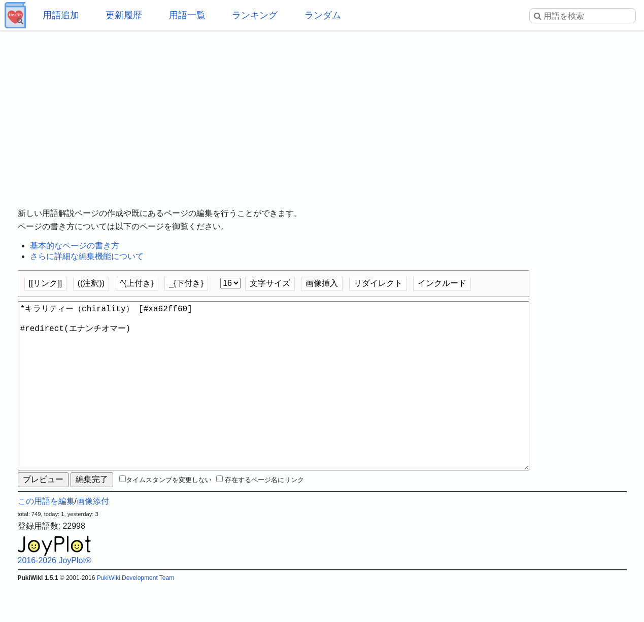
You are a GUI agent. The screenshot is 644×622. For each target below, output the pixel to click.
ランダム (322, 15)
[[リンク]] (45, 283)
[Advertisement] (322, 111)
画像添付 (93, 537)
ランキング (255, 15)
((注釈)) (91, 283)
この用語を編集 (46, 537)
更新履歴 (124, 15)
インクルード (442, 283)
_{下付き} (186, 283)
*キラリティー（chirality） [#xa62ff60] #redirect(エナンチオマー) (273, 404)
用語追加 (61, 15)
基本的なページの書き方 (74, 245)
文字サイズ (270, 283)
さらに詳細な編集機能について (87, 256)
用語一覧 (187, 15)
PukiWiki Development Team (136, 614)
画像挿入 (322, 283)
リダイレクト (378, 283)
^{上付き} (137, 283)
